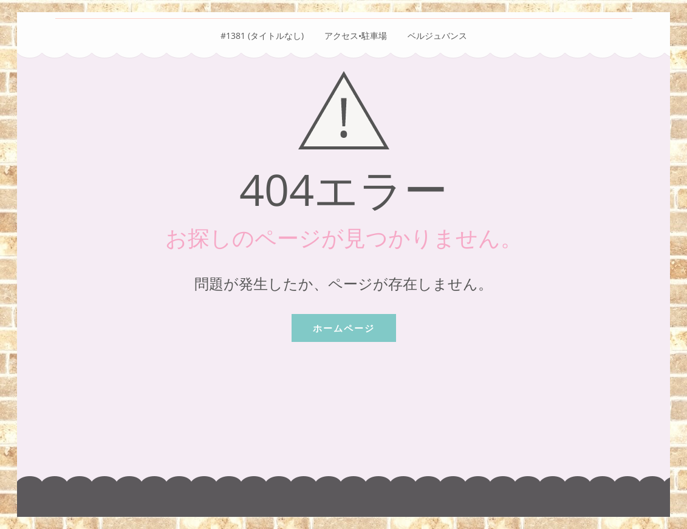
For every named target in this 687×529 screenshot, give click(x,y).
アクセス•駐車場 (355, 35)
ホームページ (344, 328)
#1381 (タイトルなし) (262, 35)
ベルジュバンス (437, 35)
